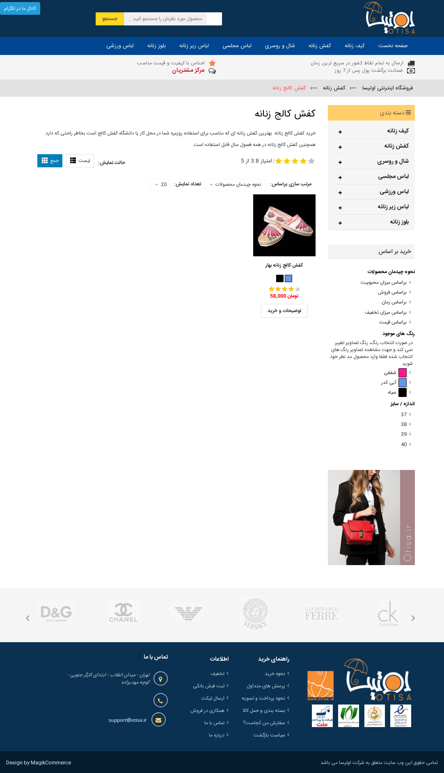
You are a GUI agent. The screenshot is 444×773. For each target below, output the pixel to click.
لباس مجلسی (393, 177)
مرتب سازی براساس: (290, 184)
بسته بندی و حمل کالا (264, 711)
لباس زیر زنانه (393, 207)
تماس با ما (214, 723)
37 (404, 414)
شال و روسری (393, 161)
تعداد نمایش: (187, 184)
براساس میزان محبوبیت (384, 282)
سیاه (397, 392)
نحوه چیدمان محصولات (238, 184)
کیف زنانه (398, 131)
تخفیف (217, 674)
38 (404, 424)
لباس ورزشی (394, 192)
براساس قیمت (393, 322)
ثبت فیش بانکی (208, 686)
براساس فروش (392, 292)
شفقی (395, 372)
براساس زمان (394, 302)
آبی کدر (394, 382)
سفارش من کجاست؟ (264, 723)
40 (404, 444)
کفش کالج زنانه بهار (284, 265)
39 (404, 434)
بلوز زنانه (399, 222)
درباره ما (216, 735)
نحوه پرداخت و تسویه (263, 698)
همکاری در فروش (207, 711)
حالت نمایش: (111, 163)
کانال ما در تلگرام (20, 9)
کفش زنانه (396, 146)
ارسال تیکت (212, 698)
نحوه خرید (275, 674)
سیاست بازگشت (269, 735)
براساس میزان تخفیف (386, 312)
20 (161, 185)
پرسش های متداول (266, 686)
